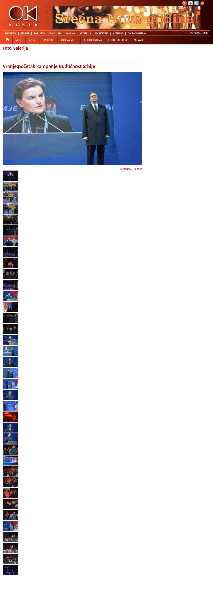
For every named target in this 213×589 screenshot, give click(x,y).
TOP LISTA (39, 33)
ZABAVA (138, 40)
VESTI (19, 40)
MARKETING (102, 33)
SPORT (33, 40)
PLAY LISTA (55, 33)
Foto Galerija (15, 48)
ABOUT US (85, 33)
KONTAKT (118, 33)
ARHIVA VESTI (69, 40)
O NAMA (70, 33)
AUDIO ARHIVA (93, 40)
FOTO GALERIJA (117, 40)
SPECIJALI (48, 40)
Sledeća (137, 169)
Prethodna (125, 169)
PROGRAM (10, 33)
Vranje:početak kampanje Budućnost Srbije (49, 66)
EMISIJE (25, 33)
